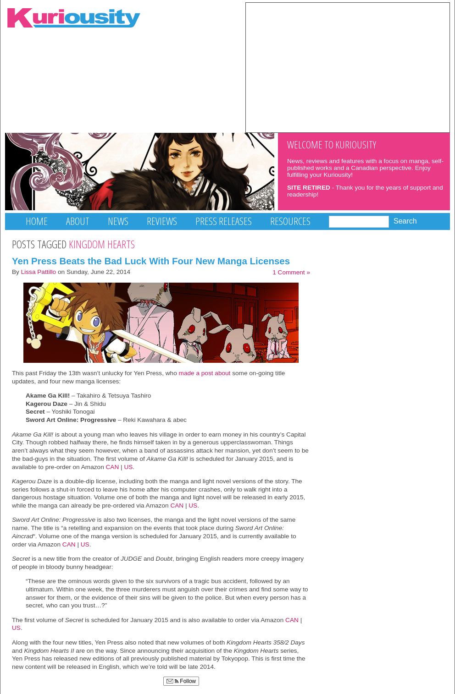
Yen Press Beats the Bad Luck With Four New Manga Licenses (151, 261)
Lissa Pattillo (38, 271)
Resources (290, 221)
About (77, 221)
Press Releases (223, 221)
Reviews (162, 221)
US (128, 467)
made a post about (205, 373)
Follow (181, 681)
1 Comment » (291, 272)
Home (37, 221)
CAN (112, 467)
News (118, 221)
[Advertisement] (347, 67)
